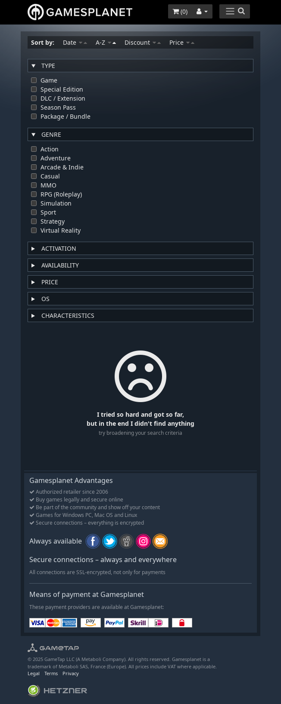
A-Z (106, 42)
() (179, 11)
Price (181, 42)
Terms (51, 673)
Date (75, 42)
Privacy (70, 673)
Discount (143, 42)
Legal (34, 673)
